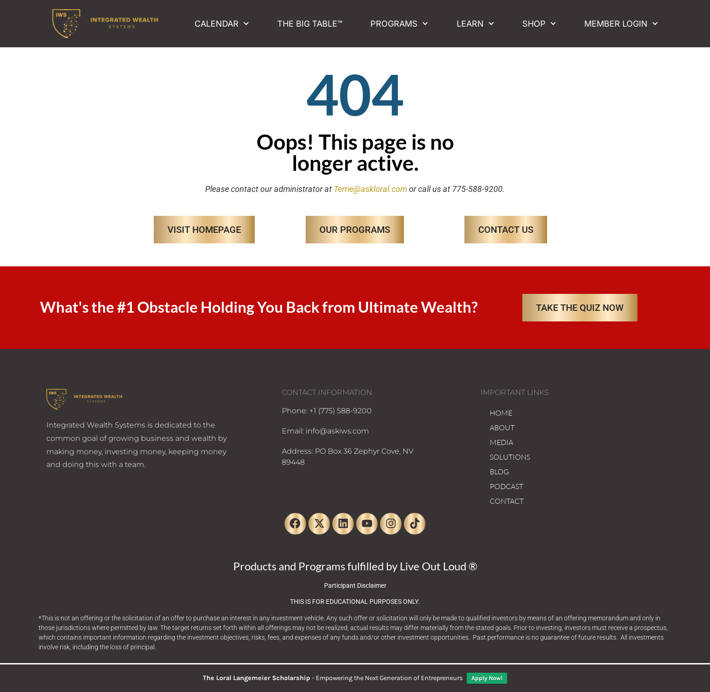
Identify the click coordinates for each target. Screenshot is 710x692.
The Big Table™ (309, 23)
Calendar (222, 23)
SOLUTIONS (510, 456)
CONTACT (507, 501)
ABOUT (502, 427)
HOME (501, 412)
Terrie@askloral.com (370, 189)
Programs (399, 23)
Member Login (621, 23)
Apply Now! (487, 678)
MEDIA (501, 442)
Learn (475, 23)
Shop (539, 23)
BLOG (499, 471)
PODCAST (506, 486)
